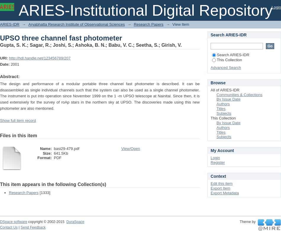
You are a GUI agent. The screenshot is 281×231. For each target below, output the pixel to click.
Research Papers (148, 24)
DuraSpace (75, 222)
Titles (221, 108)
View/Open (130, 148)
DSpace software (13, 222)
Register (218, 162)
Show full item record (18, 120)
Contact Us (9, 227)
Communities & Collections (239, 95)
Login (276, 7)
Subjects (224, 113)
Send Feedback (33, 227)
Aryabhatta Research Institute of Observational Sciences (76, 24)
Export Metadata (225, 193)
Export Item (220, 188)
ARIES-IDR (10, 24)
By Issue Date (228, 99)
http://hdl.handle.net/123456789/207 (39, 58)
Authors (223, 104)
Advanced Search (226, 67)
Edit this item (221, 183)
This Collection (227, 60)
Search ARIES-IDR (230, 55)
